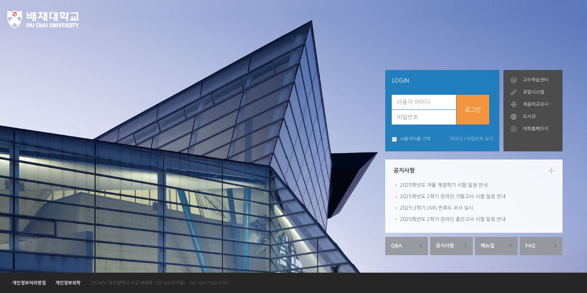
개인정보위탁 (68, 283)
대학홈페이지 (535, 129)
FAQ (530, 245)
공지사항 (445, 245)
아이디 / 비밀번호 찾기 (471, 139)
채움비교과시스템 (539, 104)
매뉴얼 (487, 245)
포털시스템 (533, 92)
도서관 (529, 116)
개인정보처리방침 (29, 283)
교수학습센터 (535, 80)
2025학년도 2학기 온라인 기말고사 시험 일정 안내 (453, 196)
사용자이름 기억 (411, 139)
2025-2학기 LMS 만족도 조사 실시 (436, 208)
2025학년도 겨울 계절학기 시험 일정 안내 (444, 185)
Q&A (396, 245)
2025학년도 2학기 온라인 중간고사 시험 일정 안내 (453, 219)
